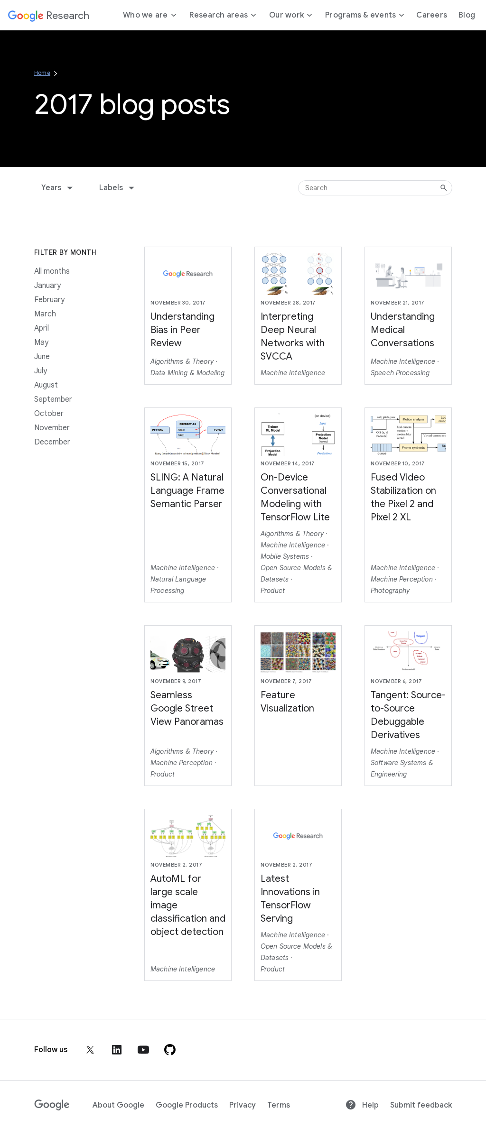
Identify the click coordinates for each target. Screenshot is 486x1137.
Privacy (242, 1105)
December (52, 442)
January (47, 285)
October (49, 413)
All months (52, 271)
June (42, 356)
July (40, 371)
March (45, 314)
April (41, 328)
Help (362, 1105)
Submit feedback (421, 1105)
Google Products (187, 1105)
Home (42, 72)
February (49, 300)
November (52, 428)
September (53, 399)
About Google (118, 1105)
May (41, 342)
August (46, 385)
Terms (278, 1105)
